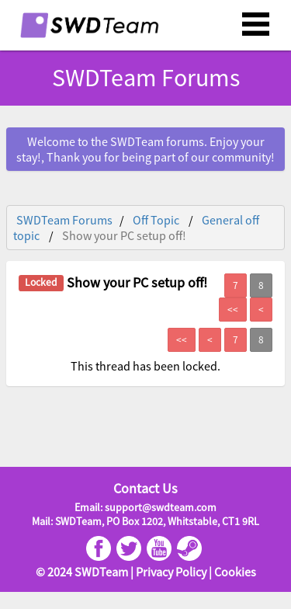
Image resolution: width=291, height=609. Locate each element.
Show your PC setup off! (124, 235)
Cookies (235, 571)
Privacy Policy (171, 571)
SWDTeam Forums (146, 77)
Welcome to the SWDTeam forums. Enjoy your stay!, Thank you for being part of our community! (145, 149)
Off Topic (156, 220)
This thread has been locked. (145, 366)
